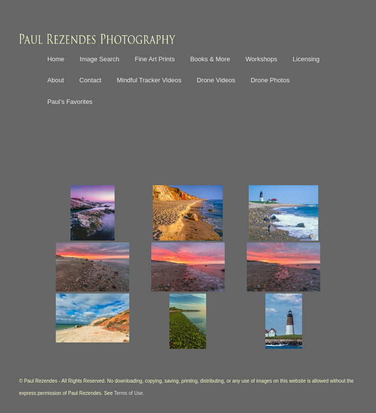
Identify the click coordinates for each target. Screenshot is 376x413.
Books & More (210, 59)
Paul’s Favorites (70, 101)
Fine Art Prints (155, 59)
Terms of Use (128, 393)
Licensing (306, 59)
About (55, 80)
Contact (90, 80)
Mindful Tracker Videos (149, 80)
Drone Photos (270, 80)
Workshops (262, 59)
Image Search (99, 59)
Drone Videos (216, 80)
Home (56, 59)
